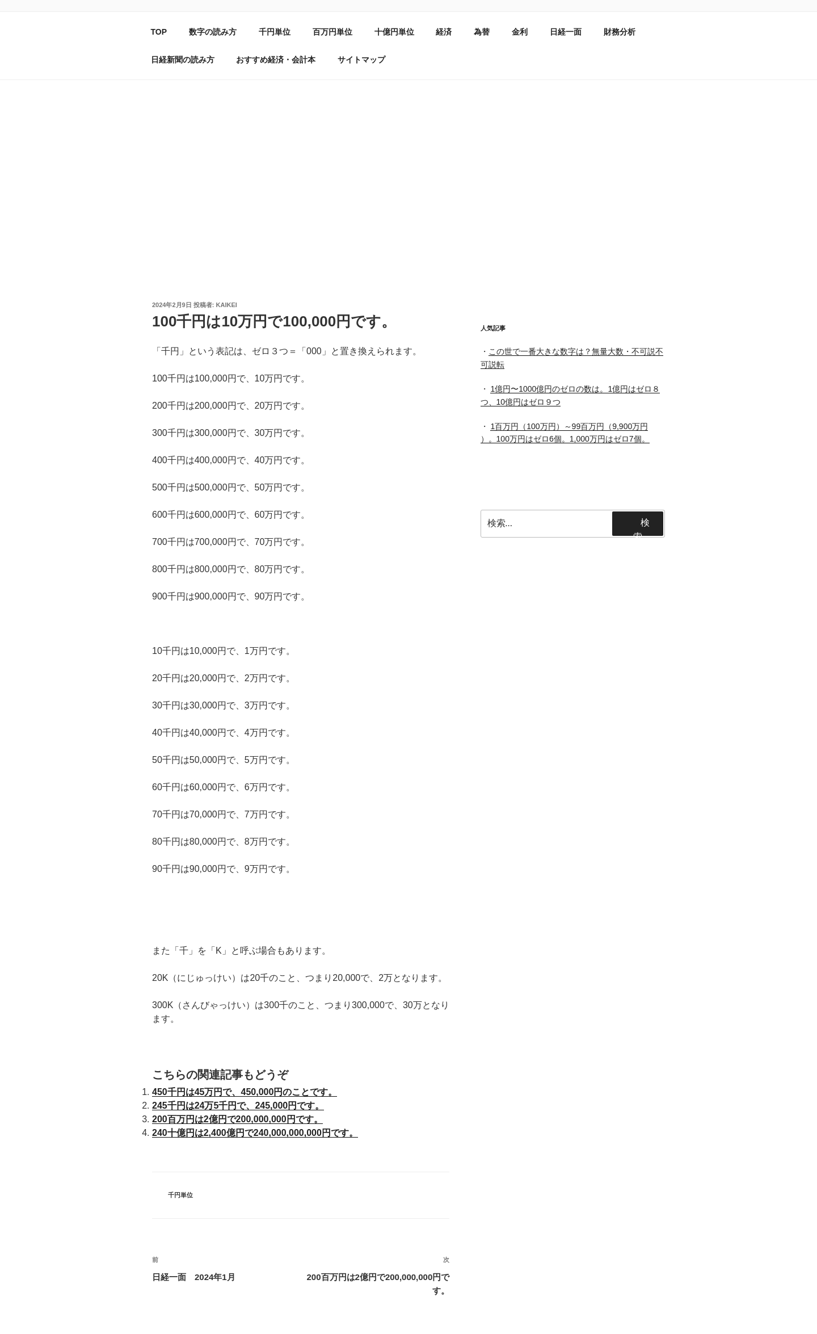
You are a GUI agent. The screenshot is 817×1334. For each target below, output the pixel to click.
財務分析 (619, 31)
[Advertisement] (408, 165)
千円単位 (274, 31)
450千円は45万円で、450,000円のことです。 (244, 1092)
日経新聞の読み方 (182, 59)
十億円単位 (394, 31)
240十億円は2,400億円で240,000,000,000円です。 (255, 1133)
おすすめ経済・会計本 (275, 59)
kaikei (226, 304)
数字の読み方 (213, 31)
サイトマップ (361, 59)
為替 (482, 31)
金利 (520, 31)
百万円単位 (332, 31)
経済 (444, 31)
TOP (159, 31)
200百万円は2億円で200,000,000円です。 (237, 1119)
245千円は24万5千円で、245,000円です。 (238, 1105)
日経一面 (566, 31)
